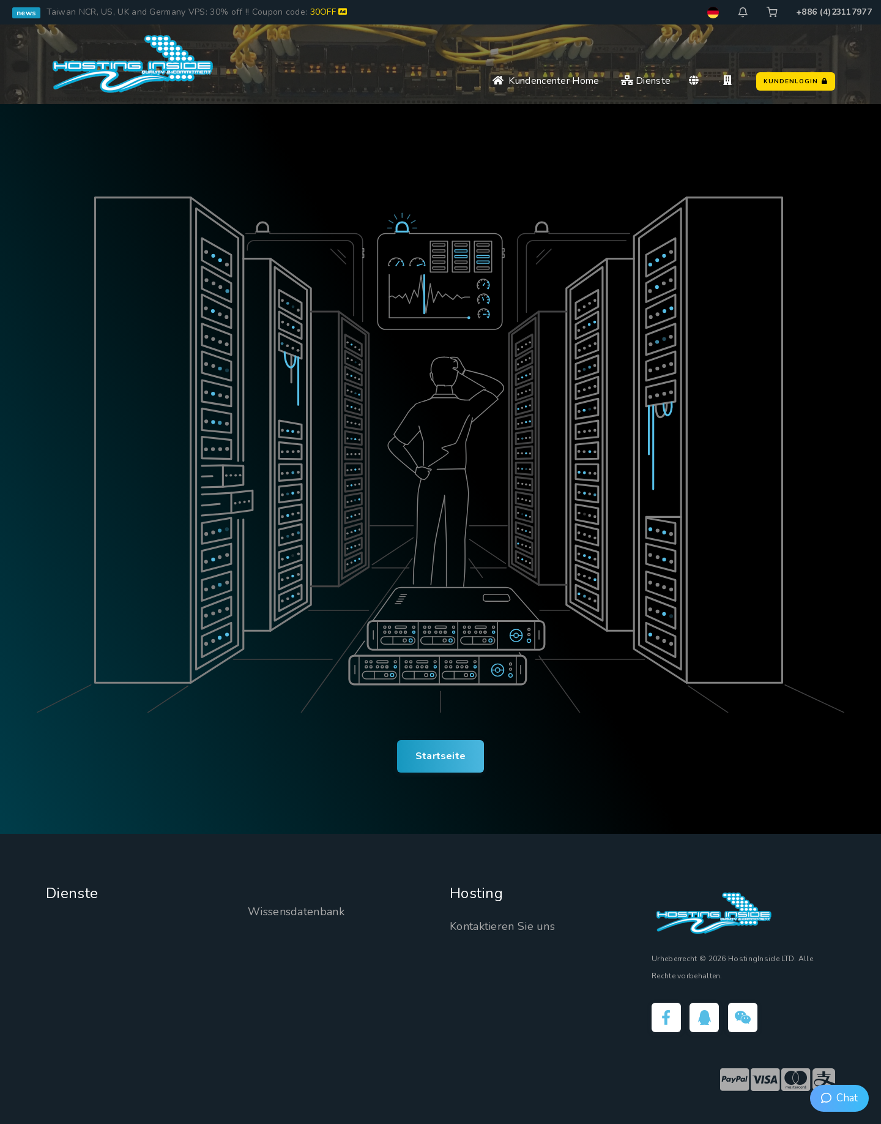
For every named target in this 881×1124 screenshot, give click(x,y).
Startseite (440, 756)
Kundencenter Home (546, 81)
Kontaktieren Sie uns (502, 926)
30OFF (329, 12)
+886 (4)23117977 (834, 12)
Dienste (646, 81)
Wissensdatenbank (296, 911)
